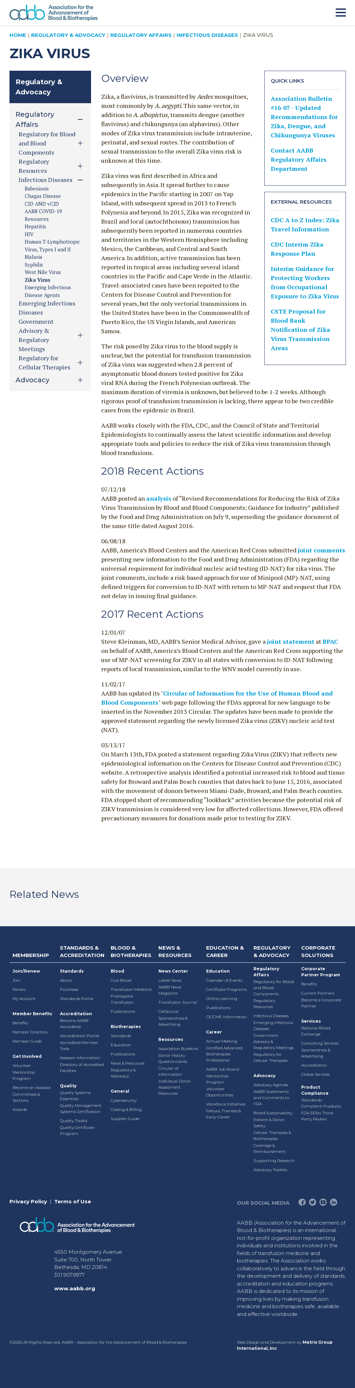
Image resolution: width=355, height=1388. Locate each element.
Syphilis (34, 264)
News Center (173, 971)
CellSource (168, 1011)
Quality (68, 1085)
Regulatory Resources (264, 1003)
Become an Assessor (32, 1087)
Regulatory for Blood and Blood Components (273, 987)
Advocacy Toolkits (270, 1169)
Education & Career (225, 952)
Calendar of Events (224, 980)
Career (214, 1031)
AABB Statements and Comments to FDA (271, 1097)
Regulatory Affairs (141, 35)
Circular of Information (170, 1071)
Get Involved (27, 1056)
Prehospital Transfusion (122, 999)
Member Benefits (32, 1013)
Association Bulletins (178, 1048)
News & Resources (128, 1063)
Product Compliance (315, 1090)
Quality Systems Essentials (75, 1095)
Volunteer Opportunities (219, 1091)
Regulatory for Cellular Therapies (270, 1057)
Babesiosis (37, 188)
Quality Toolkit (74, 1120)
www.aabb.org (74, 1288)
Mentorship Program (24, 1075)
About (66, 980)
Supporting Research (274, 1160)
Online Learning (221, 998)
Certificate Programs (226, 989)
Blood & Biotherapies (131, 952)
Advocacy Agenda (270, 1084)
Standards (72, 971)
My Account (24, 998)
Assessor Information (80, 1057)
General (120, 1091)
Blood (117, 971)
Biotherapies (126, 1026)
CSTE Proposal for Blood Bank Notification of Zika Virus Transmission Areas (300, 329)
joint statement (290, 641)
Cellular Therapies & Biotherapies (272, 1135)
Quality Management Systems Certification (81, 1108)
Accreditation (76, 1013)
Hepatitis (35, 226)
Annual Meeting (221, 1041)
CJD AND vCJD (42, 203)
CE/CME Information (226, 1016)
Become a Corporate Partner (321, 1002)
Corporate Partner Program (320, 971)
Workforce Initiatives (225, 1104)
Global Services (315, 1074)
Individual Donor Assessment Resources (174, 1087)
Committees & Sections (26, 1097)
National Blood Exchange (315, 1031)
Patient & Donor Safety (269, 1122)
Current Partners (317, 993)
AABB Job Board (222, 1069)
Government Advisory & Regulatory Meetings (273, 1041)
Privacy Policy (28, 1201)
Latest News (169, 980)
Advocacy (264, 1075)
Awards (20, 1109)
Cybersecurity (124, 1100)
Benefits (20, 1022)
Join (17, 980)
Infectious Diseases (207, 35)
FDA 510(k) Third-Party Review (317, 1115)
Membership (31, 955)
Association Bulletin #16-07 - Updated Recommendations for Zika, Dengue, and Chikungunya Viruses (304, 116)
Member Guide (27, 1041)
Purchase (69, 989)
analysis (158, 498)
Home (17, 35)
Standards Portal (76, 998)
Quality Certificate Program (77, 1130)
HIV (29, 234)
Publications (123, 1011)
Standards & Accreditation (82, 952)
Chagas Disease (43, 195)
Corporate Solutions (318, 952)
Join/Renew (26, 971)
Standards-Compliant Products (321, 1103)
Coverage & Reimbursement (269, 1148)
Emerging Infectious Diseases (273, 1025)
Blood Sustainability (272, 1112)
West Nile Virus (43, 272)
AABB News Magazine (169, 990)
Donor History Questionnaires (172, 1058)
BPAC (330, 641)
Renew (19, 989)
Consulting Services (319, 1043)
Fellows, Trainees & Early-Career (223, 1113)
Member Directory (30, 1031)
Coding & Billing (126, 1109)
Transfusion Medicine (131, 989)
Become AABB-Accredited (75, 1023)
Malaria (33, 256)
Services (311, 1021)
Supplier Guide (125, 1118)
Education (121, 1044)
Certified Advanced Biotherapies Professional (224, 1054)
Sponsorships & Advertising (172, 1021)
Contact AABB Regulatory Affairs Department (299, 159)
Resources (170, 1039)
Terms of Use (72, 1201)
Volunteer (22, 1065)
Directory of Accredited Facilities (82, 1067)
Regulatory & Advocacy (68, 35)
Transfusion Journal (177, 1002)
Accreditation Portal (79, 1035)
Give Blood (121, 980)
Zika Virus (37, 279)
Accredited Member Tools (79, 1045)
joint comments (321, 550)
